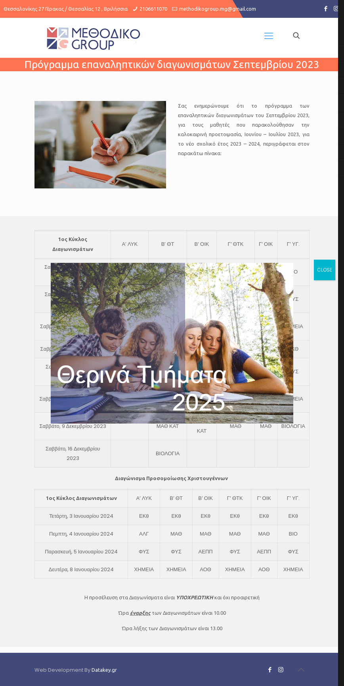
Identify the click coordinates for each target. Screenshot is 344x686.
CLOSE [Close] (324, 269)
